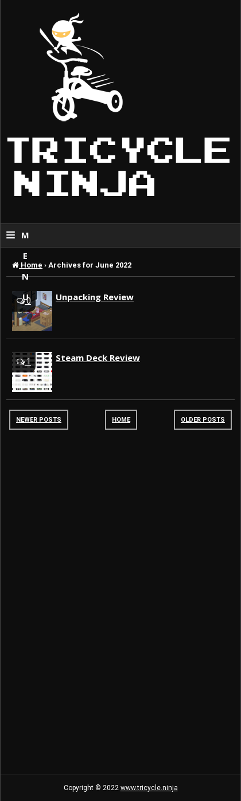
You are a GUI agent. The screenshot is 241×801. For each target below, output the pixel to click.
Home (121, 419)
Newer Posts (38, 419)
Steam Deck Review (98, 357)
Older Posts (203, 419)
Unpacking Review (95, 297)
